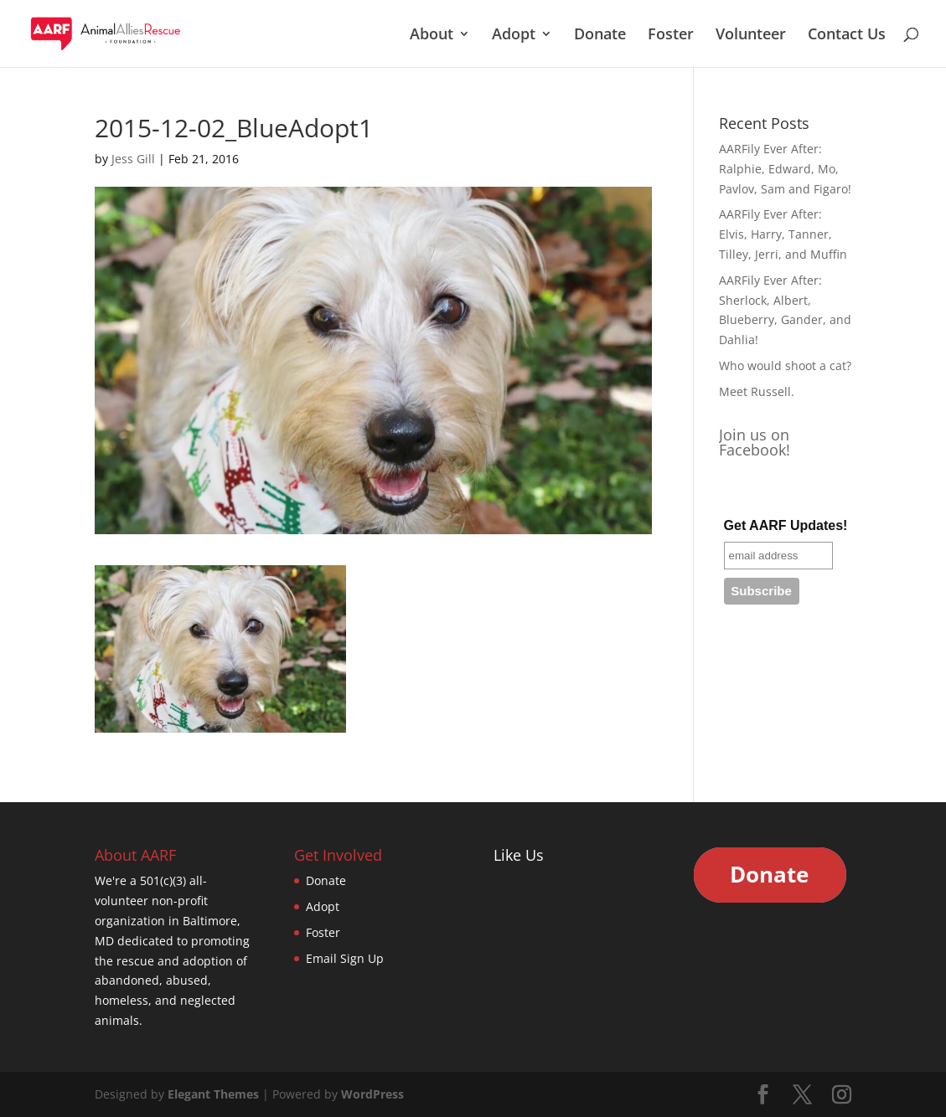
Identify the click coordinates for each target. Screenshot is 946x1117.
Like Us (519, 855)
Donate (600, 36)
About (431, 36)
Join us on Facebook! (754, 442)
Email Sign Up (345, 958)
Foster (671, 36)
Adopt (513, 36)
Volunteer (751, 36)
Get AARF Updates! (786, 525)
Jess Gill (133, 159)
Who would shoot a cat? (785, 365)
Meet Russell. (756, 391)
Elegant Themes (213, 1094)
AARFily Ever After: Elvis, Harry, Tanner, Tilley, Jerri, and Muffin (783, 234)
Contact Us (847, 36)
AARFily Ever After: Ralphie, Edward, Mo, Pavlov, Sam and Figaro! (785, 169)
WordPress (372, 1094)
